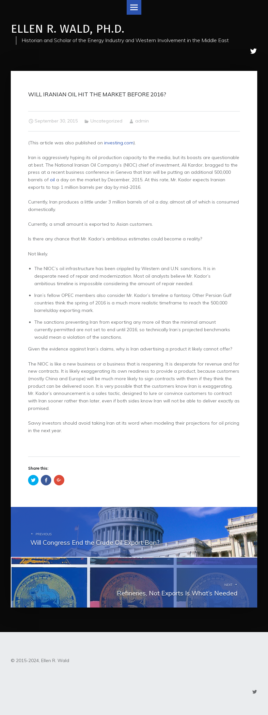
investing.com (119, 143)
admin (142, 121)
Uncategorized (106, 121)
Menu (134, 7)
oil (52, 180)
